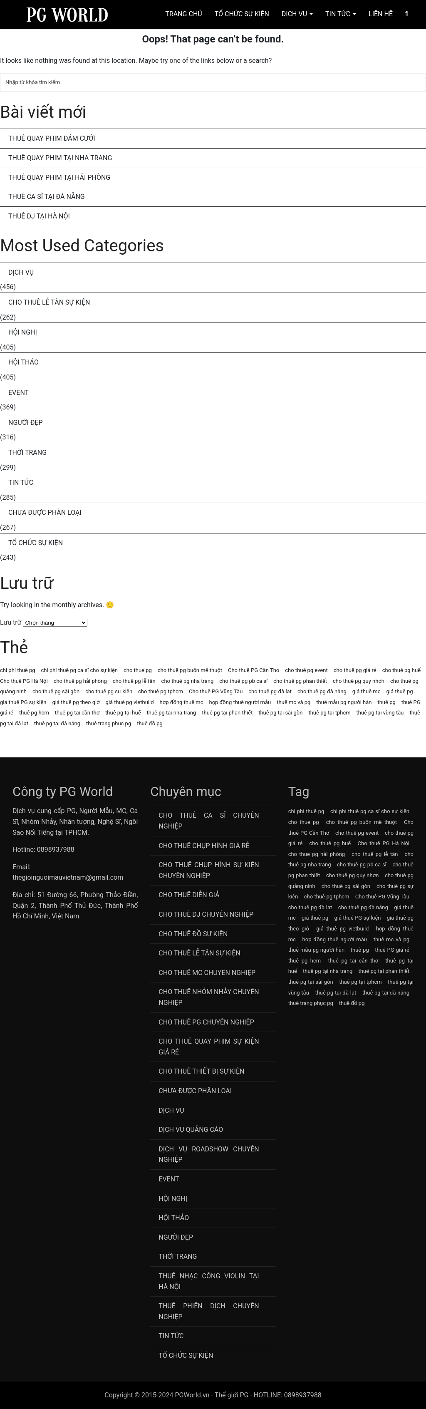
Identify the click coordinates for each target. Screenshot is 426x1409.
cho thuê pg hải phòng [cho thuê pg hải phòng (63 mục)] (80, 681)
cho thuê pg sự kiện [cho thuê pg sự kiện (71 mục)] (108, 691)
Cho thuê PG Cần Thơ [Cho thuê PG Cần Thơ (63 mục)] (253, 670)
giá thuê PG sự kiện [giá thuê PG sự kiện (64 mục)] (23, 702)
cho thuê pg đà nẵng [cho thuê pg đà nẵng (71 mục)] (322, 691)
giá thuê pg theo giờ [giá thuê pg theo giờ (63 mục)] (76, 702)
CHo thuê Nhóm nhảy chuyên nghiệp (209, 997)
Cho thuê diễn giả (189, 895)
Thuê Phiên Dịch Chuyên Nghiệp (209, 1311)
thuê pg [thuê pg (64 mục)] (386, 702)
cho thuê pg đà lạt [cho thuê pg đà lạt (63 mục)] (270, 691)
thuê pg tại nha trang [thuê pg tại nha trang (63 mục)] (171, 712)
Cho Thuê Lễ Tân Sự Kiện (49, 302)
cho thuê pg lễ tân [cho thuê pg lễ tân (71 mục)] (134, 681)
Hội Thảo (23, 362)
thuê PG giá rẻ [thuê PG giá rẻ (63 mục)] (392, 950)
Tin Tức (340, 14)
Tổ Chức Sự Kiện (242, 14)
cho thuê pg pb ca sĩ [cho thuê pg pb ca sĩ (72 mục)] (243, 681)
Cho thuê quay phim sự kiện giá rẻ (209, 1046)
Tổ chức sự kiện (35, 543)
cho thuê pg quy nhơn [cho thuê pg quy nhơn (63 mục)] (358, 681)
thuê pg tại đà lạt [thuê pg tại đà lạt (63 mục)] (335, 993)
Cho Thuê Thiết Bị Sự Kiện (201, 1071)
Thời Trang (27, 452)
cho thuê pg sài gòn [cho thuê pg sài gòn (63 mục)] (55, 691)
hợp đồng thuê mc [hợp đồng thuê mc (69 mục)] (181, 702)
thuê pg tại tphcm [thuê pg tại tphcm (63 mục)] (329, 712)
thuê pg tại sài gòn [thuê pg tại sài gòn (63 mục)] (280, 712)
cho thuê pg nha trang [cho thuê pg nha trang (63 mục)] (187, 681)
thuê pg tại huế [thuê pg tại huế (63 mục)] (123, 712)
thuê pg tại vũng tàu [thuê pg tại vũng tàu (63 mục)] (380, 712)
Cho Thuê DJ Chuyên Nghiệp (206, 914)
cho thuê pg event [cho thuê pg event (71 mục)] (306, 670)
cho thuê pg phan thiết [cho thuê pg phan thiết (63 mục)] (300, 681)
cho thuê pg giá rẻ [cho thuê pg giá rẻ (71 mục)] (355, 670)
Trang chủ (183, 14)
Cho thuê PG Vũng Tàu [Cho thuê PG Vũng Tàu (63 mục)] (216, 691)
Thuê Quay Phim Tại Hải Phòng (59, 177)
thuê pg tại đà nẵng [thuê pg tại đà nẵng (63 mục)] (57, 723)
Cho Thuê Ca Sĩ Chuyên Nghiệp (209, 820)
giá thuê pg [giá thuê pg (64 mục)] (399, 691)
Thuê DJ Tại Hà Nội (39, 216)
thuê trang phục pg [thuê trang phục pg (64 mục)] (108, 723)
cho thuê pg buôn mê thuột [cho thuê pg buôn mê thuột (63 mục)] (190, 670)
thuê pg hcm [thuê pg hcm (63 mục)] (34, 712)
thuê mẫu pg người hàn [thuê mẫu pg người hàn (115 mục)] (344, 702)
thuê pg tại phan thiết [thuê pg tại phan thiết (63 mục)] (227, 712)
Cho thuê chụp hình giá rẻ (204, 846)
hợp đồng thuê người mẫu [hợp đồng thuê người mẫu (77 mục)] (240, 702)
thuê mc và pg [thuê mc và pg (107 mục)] (293, 702)
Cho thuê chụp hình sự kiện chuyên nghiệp (209, 870)
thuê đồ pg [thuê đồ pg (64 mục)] (150, 723)
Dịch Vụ (297, 14)
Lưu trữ (11, 622)
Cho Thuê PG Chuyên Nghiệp (206, 1022)
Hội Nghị (22, 332)
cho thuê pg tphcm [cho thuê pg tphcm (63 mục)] (160, 691)
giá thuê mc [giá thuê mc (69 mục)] (366, 691)
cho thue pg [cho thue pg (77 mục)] (138, 670)
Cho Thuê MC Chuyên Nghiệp (207, 973)
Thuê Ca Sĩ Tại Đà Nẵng (46, 197)
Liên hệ (381, 14)
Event (18, 393)
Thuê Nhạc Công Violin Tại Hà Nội (209, 1281)
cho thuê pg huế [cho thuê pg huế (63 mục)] (401, 670)
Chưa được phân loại (45, 512)
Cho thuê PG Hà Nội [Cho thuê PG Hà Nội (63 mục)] (24, 681)
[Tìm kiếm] (213, 82)
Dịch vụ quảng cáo (191, 1130)
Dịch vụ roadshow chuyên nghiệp (209, 1154)
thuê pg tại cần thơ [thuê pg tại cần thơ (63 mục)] (77, 712)
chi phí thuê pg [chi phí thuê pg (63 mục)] (17, 670)
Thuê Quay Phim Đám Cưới (51, 138)
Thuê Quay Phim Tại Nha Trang (60, 158)
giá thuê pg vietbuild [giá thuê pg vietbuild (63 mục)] (130, 702)
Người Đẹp (25, 423)
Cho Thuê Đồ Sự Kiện (193, 934)
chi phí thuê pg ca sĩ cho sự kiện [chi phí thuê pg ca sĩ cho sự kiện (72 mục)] (79, 670)
